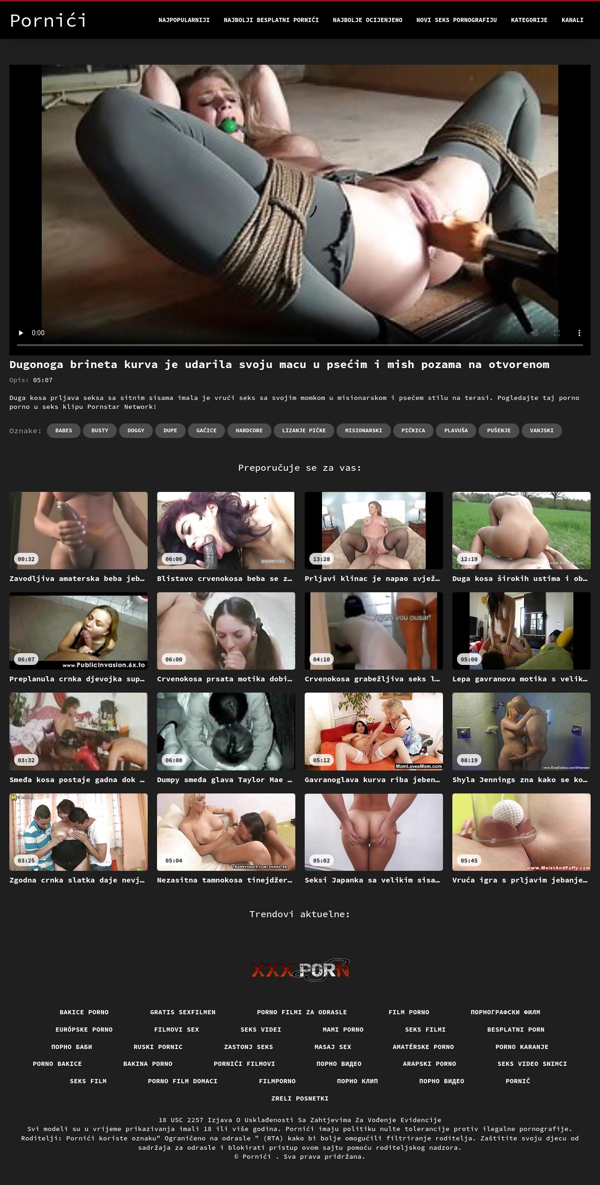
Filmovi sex (176, 1029)
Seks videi (261, 1029)
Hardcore (249, 430)
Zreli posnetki (300, 1098)
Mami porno (343, 1029)
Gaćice (206, 430)
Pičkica (413, 430)
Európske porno (84, 1029)
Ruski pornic (158, 1046)
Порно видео (338, 1063)
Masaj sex (333, 1046)
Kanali (573, 20)
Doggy (136, 430)
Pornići (259, 1156)
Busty (99, 430)
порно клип (357, 1081)
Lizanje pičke (304, 430)
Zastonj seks (248, 1046)
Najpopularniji (184, 20)
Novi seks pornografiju (457, 20)
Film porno (409, 1012)
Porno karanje (522, 1046)
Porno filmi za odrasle (302, 1012)
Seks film (88, 1081)
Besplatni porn (516, 1029)
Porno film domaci (183, 1081)
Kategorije (529, 20)
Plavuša (456, 430)
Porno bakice (57, 1063)
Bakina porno (147, 1063)
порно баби (71, 1046)
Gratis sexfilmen (183, 1012)
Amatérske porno (423, 1046)
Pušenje (498, 430)
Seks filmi (425, 1029)
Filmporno (277, 1081)
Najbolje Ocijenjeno (367, 20)
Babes (63, 430)
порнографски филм (505, 1012)
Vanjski (542, 430)
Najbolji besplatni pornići (271, 20)
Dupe (170, 430)
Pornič (518, 1081)
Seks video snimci (532, 1063)
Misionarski (363, 430)
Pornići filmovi (244, 1063)
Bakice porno (84, 1012)
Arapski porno (430, 1063)
